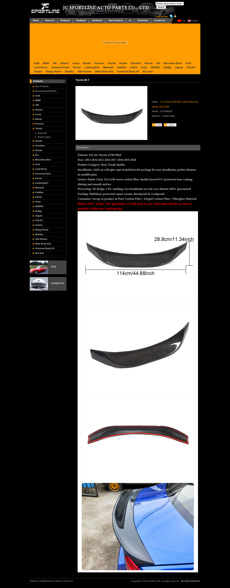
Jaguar (179, 67)
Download (142, 20)
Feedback (81, 20)
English (195, 20)
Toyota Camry (44, 137)
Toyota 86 (42, 133)
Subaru (64, 63)
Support (33, 581)
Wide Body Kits (104, 71)
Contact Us (159, 20)
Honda (123, 63)
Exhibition (97, 20)
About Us (49, 20)
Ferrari (77, 67)
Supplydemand (46, 581)
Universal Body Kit (128, 71)
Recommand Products (46, 91)
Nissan (148, 63)
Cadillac (121, 67)
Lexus (75, 63)
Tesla (144, 67)
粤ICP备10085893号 (190, 581)
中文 (183, 20)
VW (55, 63)
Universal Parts (60, 67)
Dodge (167, 67)
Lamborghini (92, 67)
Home (36, 20)
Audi (36, 63)
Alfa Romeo (84, 71)
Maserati (108, 67)
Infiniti (133, 67)
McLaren (148, 71)
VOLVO (191, 67)
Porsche (99, 63)
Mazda (87, 63)
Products (65, 20)
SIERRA (155, 67)
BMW (46, 63)
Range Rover (53, 71)
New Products (116, 20)
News (58, 581)
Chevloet (135, 63)
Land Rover (41, 67)
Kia (158, 63)
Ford (188, 63)
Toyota (112, 63)
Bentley (69, 71)
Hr (130, 20)
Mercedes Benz (173, 63)
